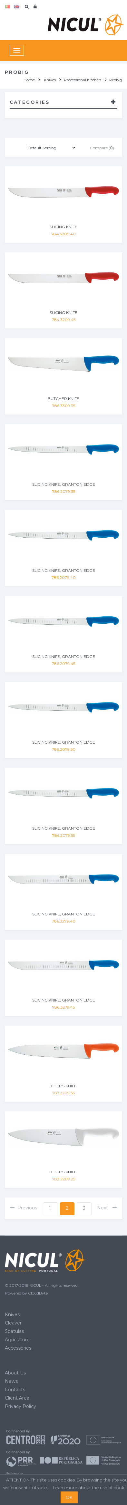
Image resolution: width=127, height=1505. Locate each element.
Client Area (17, 1398)
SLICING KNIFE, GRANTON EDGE (63, 484)
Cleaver (13, 1323)
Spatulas (14, 1331)
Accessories (18, 1348)
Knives (12, 1314)
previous (23, 1208)
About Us (15, 1373)
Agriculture (17, 1340)
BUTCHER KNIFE (63, 398)
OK (69, 1497)
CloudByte (38, 1293)
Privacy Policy (20, 1406)
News (11, 1381)
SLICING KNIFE (63, 226)
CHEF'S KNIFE (64, 1085)
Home (29, 79)
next (107, 1208)
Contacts (15, 1390)
